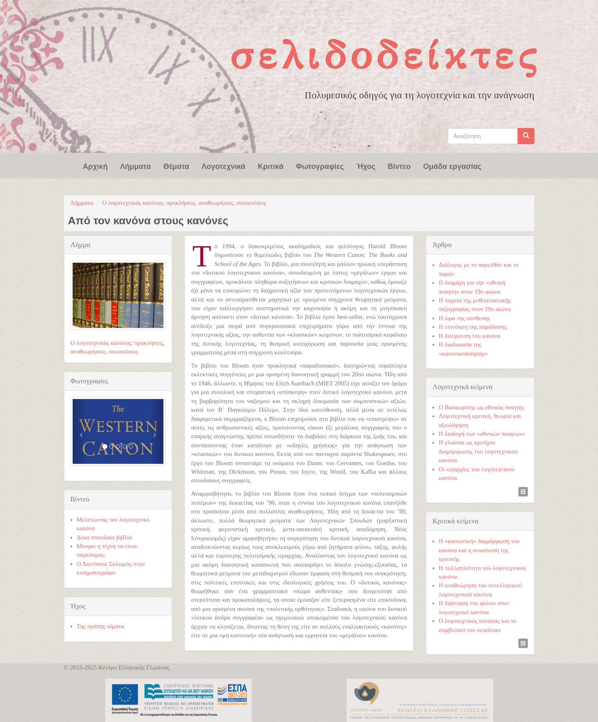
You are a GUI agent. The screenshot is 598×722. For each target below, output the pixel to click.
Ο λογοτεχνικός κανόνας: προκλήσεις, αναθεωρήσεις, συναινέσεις (184, 203)
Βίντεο (399, 165)
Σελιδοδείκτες (385, 55)
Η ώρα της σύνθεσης (464, 318)
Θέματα (176, 165)
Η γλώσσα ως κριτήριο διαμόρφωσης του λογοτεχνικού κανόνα (478, 451)
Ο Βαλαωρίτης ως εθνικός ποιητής (482, 407)
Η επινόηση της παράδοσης (473, 326)
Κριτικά (271, 165)
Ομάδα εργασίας (452, 165)
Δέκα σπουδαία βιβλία (104, 537)
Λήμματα (135, 165)
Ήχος (365, 165)
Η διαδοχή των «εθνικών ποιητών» (482, 433)
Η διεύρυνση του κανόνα (470, 335)
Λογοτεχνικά (224, 165)
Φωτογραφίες (320, 165)
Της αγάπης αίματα (100, 626)
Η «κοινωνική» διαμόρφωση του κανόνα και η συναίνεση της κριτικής (479, 550)
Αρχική (95, 165)
